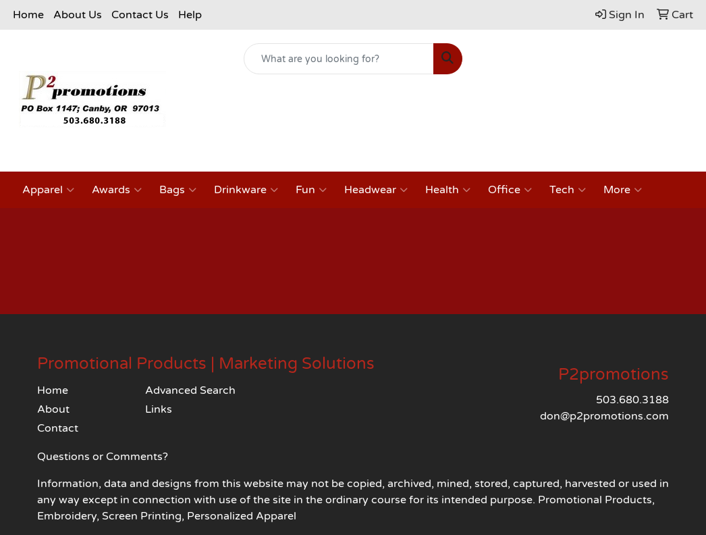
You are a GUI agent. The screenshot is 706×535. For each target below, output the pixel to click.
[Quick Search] (339, 58)
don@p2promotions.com (604, 416)
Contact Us (140, 15)
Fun (311, 190)
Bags (177, 190)
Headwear (376, 190)
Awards (117, 190)
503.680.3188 (632, 400)
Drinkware (246, 190)
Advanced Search (190, 390)
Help (190, 15)
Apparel (48, 190)
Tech (567, 190)
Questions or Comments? (102, 456)
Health (447, 190)
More (622, 190)
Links (158, 409)
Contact (57, 428)
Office (510, 190)
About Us (77, 15)
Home (28, 15)
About (53, 409)
